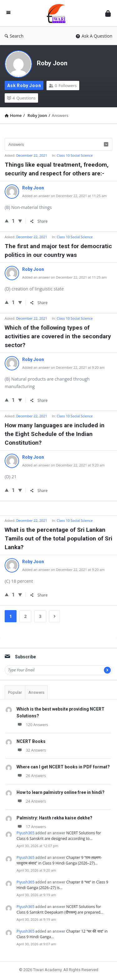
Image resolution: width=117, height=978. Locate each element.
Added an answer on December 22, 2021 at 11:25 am (64, 195)
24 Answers (31, 801)
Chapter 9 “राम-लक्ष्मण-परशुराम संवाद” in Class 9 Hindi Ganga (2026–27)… (59, 860)
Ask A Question (94, 36)
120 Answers (32, 724)
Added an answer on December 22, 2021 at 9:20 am (63, 367)
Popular (15, 692)
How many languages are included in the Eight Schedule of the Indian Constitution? (55, 434)
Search (14, 36)
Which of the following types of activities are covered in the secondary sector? (58, 336)
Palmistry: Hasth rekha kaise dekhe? (54, 817)
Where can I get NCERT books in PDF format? (63, 766)
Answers (36, 692)
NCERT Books (31, 741)
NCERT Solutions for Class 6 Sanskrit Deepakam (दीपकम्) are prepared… (60, 909)
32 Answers (31, 750)
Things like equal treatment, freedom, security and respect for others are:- (57, 169)
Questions (21, 98)
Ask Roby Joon (24, 85)
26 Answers (31, 775)
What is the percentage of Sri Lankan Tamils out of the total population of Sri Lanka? (58, 538)
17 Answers (31, 826)
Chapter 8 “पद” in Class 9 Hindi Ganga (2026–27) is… (62, 884)
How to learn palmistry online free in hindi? (61, 792)
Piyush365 (25, 833)
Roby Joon (52, 63)
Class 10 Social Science (75, 155)
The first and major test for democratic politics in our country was (58, 250)
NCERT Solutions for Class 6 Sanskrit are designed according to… (59, 835)
